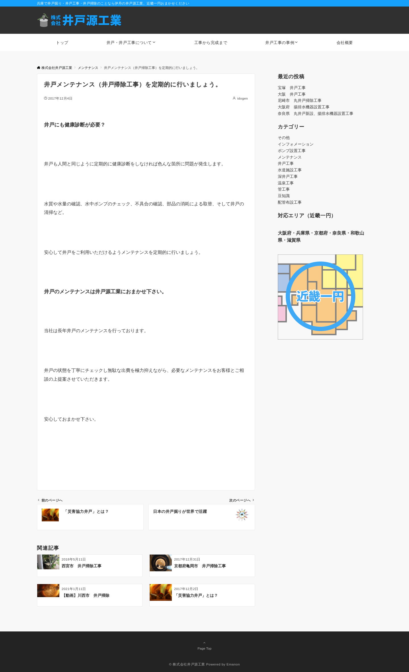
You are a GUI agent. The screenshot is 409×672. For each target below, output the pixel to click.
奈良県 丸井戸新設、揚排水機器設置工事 (315, 113)
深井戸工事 (288, 176)
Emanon (233, 664)
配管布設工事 (290, 202)
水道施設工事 (290, 170)
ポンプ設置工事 (292, 150)
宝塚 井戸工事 (292, 87)
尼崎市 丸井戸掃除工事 (300, 100)
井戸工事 (286, 163)
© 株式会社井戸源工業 (187, 664)
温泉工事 (286, 183)
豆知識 (284, 195)
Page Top (204, 645)
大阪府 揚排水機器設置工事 (303, 107)
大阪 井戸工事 (292, 94)
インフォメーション (296, 144)
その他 (284, 137)
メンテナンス (290, 157)
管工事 (284, 189)
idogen (242, 98)
